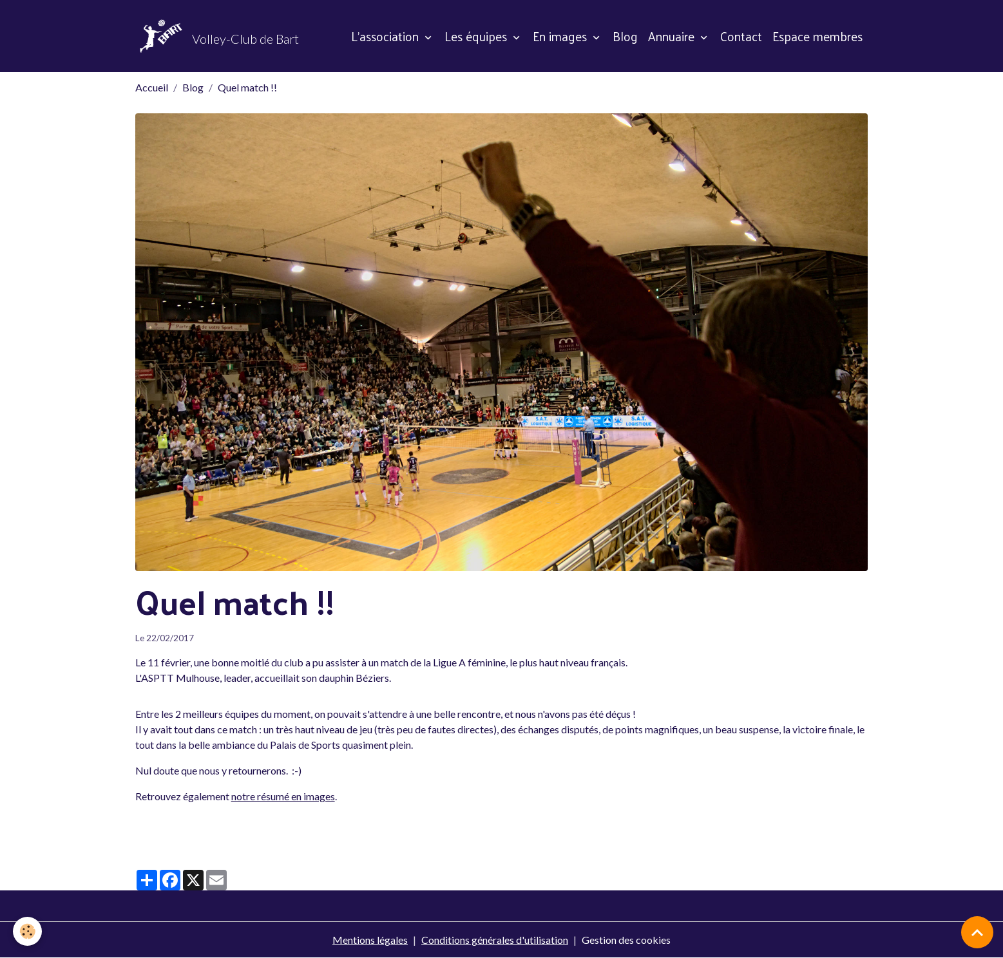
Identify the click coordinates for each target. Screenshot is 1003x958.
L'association (386, 36)
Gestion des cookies (626, 940)
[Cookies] (27, 931)
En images (561, 36)
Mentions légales (370, 940)
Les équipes (477, 36)
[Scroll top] (977, 932)
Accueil (151, 87)
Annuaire (673, 36)
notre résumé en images (283, 796)
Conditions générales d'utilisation (494, 940)
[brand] (217, 36)
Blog (625, 36)
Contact (741, 36)
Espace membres (817, 36)
